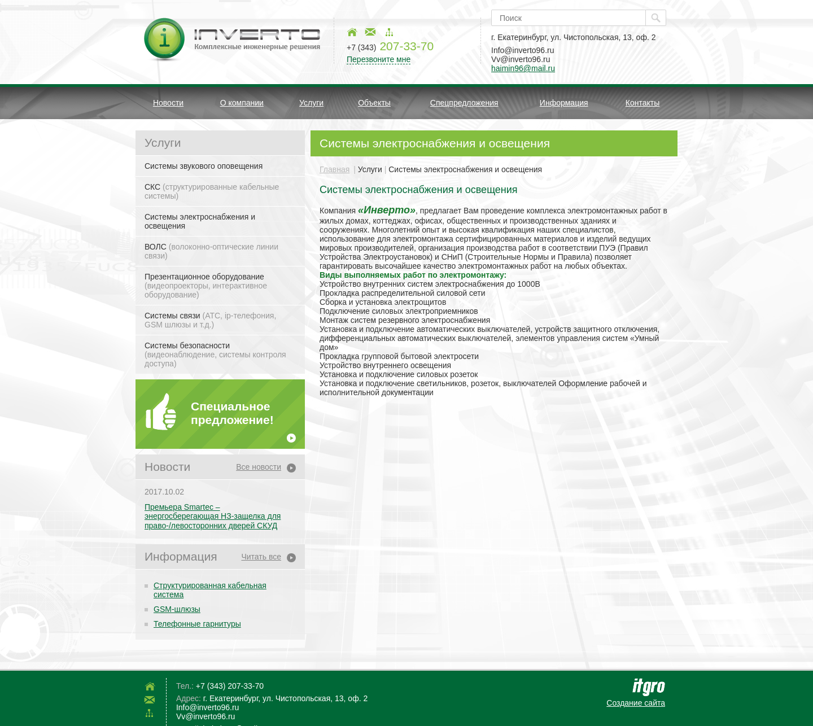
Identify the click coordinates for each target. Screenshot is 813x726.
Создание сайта (635, 702)
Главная (334, 169)
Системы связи (210, 320)
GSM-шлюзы (177, 609)
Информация (564, 102)
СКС (212, 191)
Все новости (258, 466)
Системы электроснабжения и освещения (200, 221)
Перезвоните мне (378, 59)
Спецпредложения (464, 102)
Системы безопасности (215, 354)
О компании (242, 102)
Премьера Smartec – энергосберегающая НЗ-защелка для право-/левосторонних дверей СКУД (213, 516)
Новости (168, 102)
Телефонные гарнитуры (197, 623)
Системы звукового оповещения (204, 165)
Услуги (311, 102)
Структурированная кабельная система (210, 590)
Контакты (642, 102)
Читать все (261, 556)
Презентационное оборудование (206, 285)
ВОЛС (211, 251)
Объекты (374, 102)
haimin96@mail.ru (523, 68)
